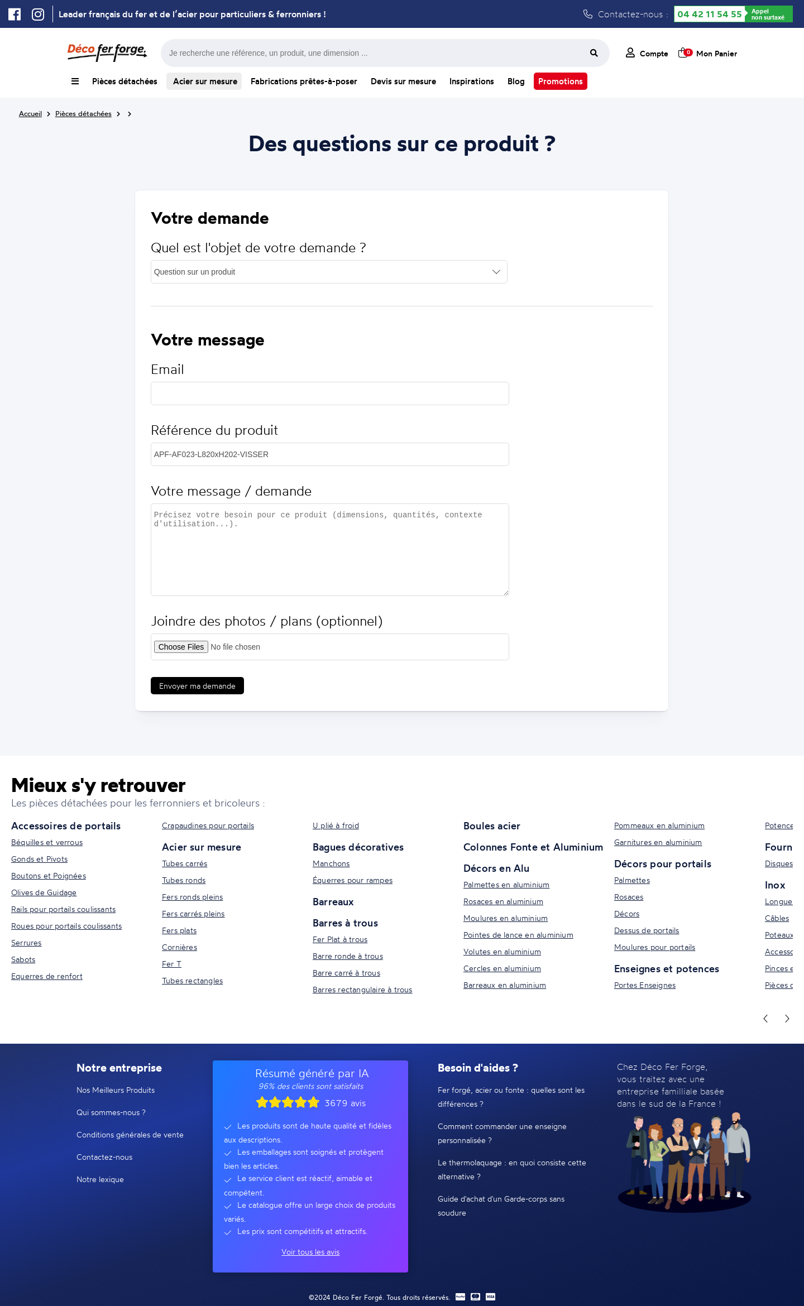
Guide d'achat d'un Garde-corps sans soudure (501, 1205)
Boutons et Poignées (48, 875)
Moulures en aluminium (505, 918)
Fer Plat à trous (340, 939)
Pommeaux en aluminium (659, 825)
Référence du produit (214, 430)
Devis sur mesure (403, 81)
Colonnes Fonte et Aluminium (533, 847)
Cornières (179, 947)
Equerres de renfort (47, 976)
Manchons (331, 863)
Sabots (23, 959)
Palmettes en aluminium (506, 884)
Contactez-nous (104, 1156)
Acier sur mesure (204, 81)
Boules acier (491, 825)
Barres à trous (345, 922)
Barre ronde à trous (348, 956)
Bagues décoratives (358, 847)
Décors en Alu (496, 868)
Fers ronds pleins (192, 896)
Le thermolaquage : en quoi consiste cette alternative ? (512, 1169)
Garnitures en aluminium (658, 842)
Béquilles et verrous (47, 842)
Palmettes (632, 880)
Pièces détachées (124, 81)
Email (167, 369)
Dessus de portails (646, 930)
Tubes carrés (184, 863)
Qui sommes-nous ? (111, 1112)
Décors (626, 913)
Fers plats (179, 930)
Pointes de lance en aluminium (518, 934)
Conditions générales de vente (130, 1134)
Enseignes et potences (666, 968)
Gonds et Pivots (39, 858)
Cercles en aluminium (502, 968)
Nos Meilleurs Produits (115, 1089)
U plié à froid (336, 825)
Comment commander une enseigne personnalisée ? (502, 1133)
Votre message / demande (231, 491)
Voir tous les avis (310, 1251)
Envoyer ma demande (197, 685)
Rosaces (628, 896)
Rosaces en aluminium (503, 901)
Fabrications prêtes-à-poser (304, 81)
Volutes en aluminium (502, 951)
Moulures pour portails (654, 947)
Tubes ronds (183, 880)
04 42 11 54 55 (709, 14)
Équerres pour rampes (353, 880)
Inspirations (471, 81)
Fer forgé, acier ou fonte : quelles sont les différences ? (511, 1096)
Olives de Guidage (43, 892)
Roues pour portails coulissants (66, 925)
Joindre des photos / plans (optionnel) (266, 621)
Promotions (560, 81)
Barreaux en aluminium (504, 985)
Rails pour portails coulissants (63, 909)
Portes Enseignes (645, 985)
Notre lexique (100, 1179)
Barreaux (333, 901)
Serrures (26, 942)
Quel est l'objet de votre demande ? (258, 247)
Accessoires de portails (66, 825)
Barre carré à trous (346, 972)
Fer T (171, 963)
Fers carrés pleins (193, 913)
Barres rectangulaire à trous (363, 989)
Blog (516, 81)
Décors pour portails (662, 863)
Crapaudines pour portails (208, 825)
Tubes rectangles (192, 980)
